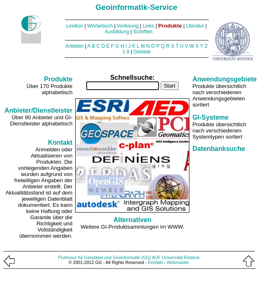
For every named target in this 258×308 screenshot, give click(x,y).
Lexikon (74, 26)
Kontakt (155, 262)
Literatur (195, 26)
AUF (156, 257)
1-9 (125, 52)
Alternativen (132, 219)
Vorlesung (127, 26)
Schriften (142, 32)
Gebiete (142, 52)
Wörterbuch (100, 26)
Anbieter (74, 46)
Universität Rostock (181, 257)
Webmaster (178, 262)
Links (148, 26)
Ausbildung (117, 32)
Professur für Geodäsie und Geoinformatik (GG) (104, 257)
